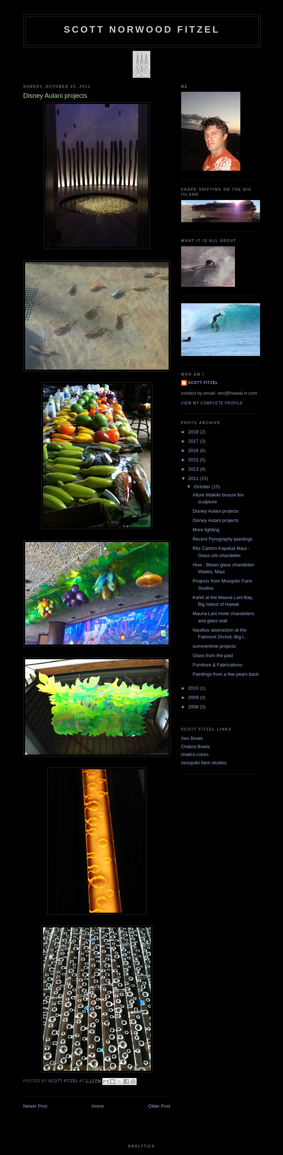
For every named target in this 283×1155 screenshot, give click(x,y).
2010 (194, 688)
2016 (194, 450)
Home (97, 1106)
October (203, 486)
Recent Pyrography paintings (223, 539)
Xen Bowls (192, 738)
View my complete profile (212, 403)
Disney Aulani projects (216, 511)
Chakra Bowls (195, 746)
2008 (194, 706)
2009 (194, 697)
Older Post (159, 1106)
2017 (194, 441)
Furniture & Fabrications (217, 664)
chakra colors (195, 754)
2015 (194, 459)
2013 (194, 469)
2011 (194, 478)
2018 (194, 431)
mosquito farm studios (204, 762)
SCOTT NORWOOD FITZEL (142, 29)
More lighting (206, 529)
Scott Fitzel (203, 383)
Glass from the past (213, 655)
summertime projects (214, 646)
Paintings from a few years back (226, 674)
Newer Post (35, 1106)
